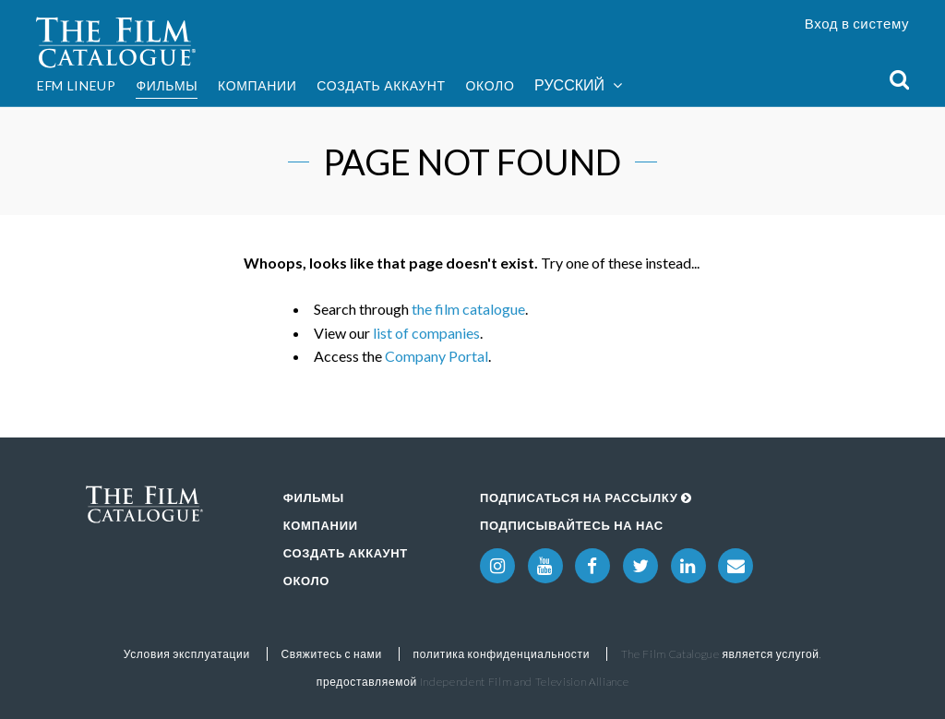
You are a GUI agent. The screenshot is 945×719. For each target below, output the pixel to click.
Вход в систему (857, 23)
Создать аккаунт (381, 85)
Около (489, 85)
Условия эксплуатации (187, 654)
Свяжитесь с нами (331, 654)
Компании (257, 85)
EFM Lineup (76, 85)
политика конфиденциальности (501, 654)
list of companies (426, 333)
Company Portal (436, 356)
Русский (578, 85)
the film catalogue (468, 309)
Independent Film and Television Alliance (524, 682)
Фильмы (166, 85)
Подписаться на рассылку (586, 497)
